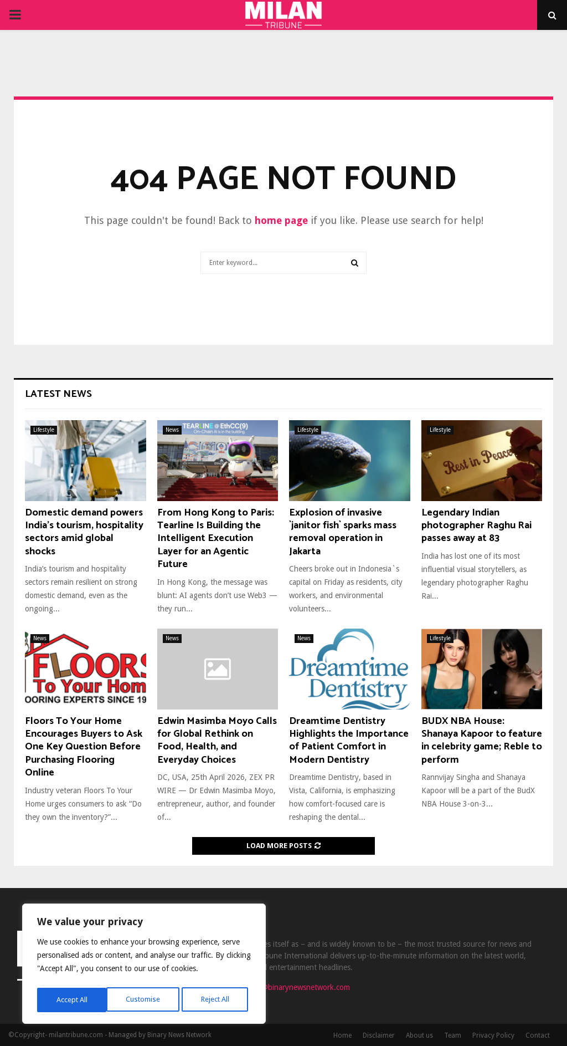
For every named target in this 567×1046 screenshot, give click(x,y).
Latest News (58, 394)
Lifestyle (43, 430)
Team (452, 1035)
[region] (144, 965)
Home (342, 1035)
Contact (537, 1035)
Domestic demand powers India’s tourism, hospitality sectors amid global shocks (84, 532)
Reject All (145, 1000)
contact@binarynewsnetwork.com (293, 987)
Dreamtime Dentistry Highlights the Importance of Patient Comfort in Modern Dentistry (349, 740)
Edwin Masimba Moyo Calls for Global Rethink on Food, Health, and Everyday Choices (217, 740)
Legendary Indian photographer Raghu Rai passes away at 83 (476, 525)
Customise (72, 1000)
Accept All (216, 1000)
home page (281, 220)
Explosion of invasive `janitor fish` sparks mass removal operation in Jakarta (342, 532)
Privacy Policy (493, 1035)
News (172, 430)
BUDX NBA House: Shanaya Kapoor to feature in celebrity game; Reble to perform (481, 740)
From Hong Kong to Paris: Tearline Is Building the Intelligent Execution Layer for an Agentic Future (215, 538)
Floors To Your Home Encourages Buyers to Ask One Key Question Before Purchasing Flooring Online (83, 747)
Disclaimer (379, 1035)
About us (419, 1035)
